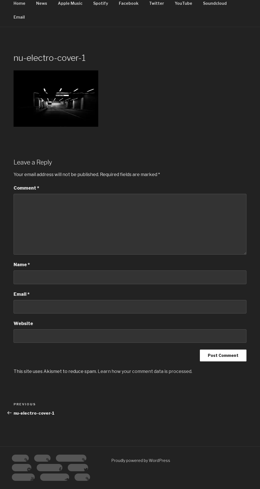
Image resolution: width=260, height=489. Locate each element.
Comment (26, 188)
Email (19, 17)
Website (23, 323)
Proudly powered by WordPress (140, 460)
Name (22, 264)
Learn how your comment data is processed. (145, 371)
